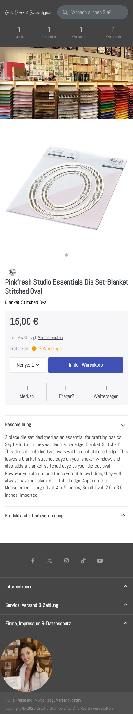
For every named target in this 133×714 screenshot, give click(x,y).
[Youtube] (100, 561)
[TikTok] (83, 561)
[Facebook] (33, 561)
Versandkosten (50, 337)
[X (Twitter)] (50, 561)
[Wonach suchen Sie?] (93, 12)
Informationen (18, 586)
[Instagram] (66, 561)
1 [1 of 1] (66, 255)
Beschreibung (18, 424)
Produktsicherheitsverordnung (34, 515)
